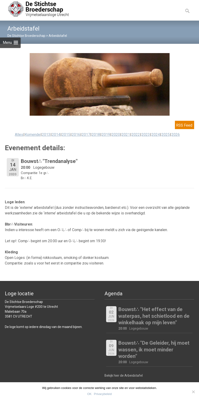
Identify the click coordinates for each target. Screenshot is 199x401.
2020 (116, 134)
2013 (46, 134)
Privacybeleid (103, 394)
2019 (106, 134)
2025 (165, 134)
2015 (66, 134)
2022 (136, 134)
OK (89, 394)
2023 (146, 134)
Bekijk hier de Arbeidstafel (123, 375)
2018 (96, 134)
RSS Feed (184, 125)
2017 (86, 134)
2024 (156, 134)
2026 (175, 134)
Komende (32, 134)
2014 (56, 134)
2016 (76, 134)
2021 (126, 134)
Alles (19, 134)
